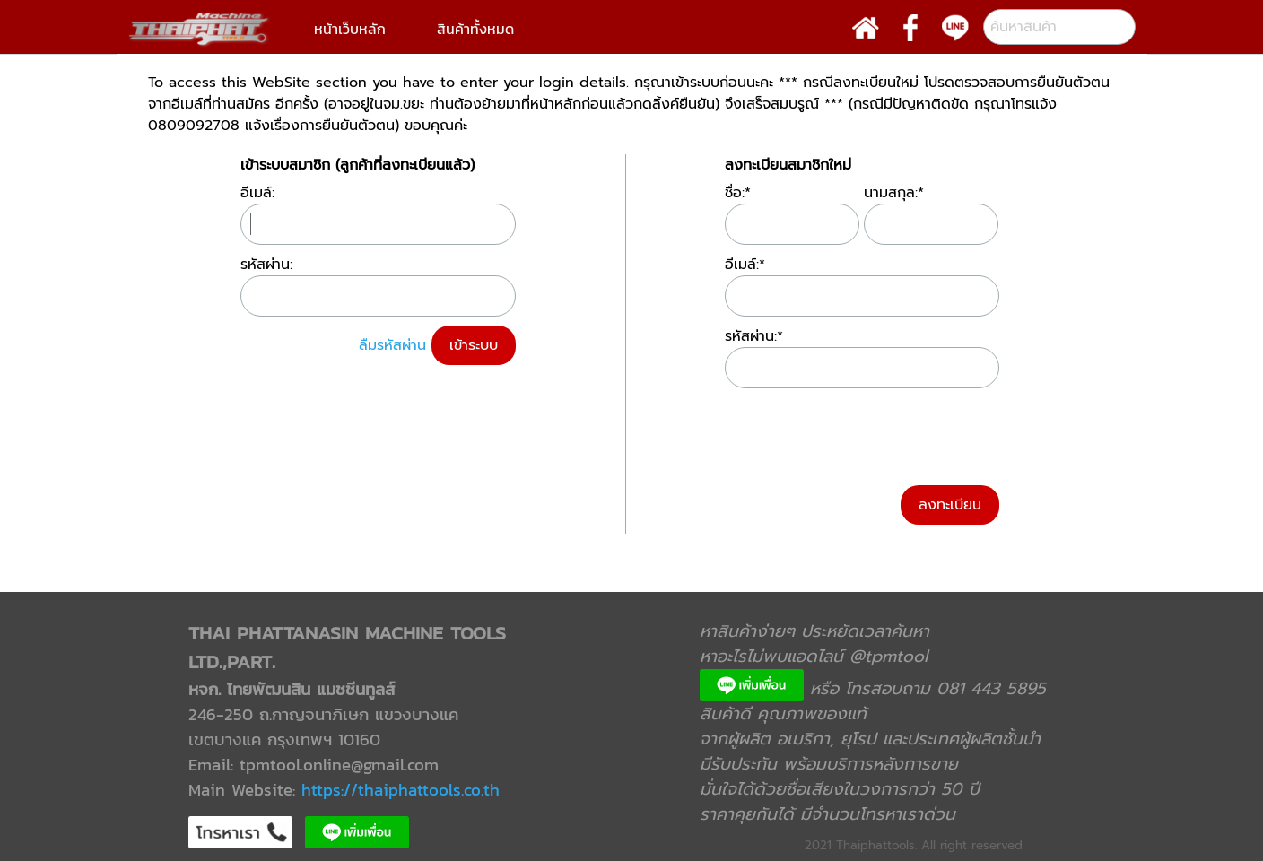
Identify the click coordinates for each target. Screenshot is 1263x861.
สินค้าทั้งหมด (475, 28)
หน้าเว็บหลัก (350, 28)
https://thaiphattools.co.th (400, 789)
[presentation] (861, 432)
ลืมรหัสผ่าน (392, 345)
